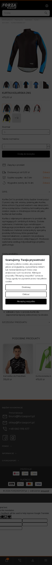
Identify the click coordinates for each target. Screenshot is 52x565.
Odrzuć (26, 294)
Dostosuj (26, 287)
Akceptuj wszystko (26, 301)
